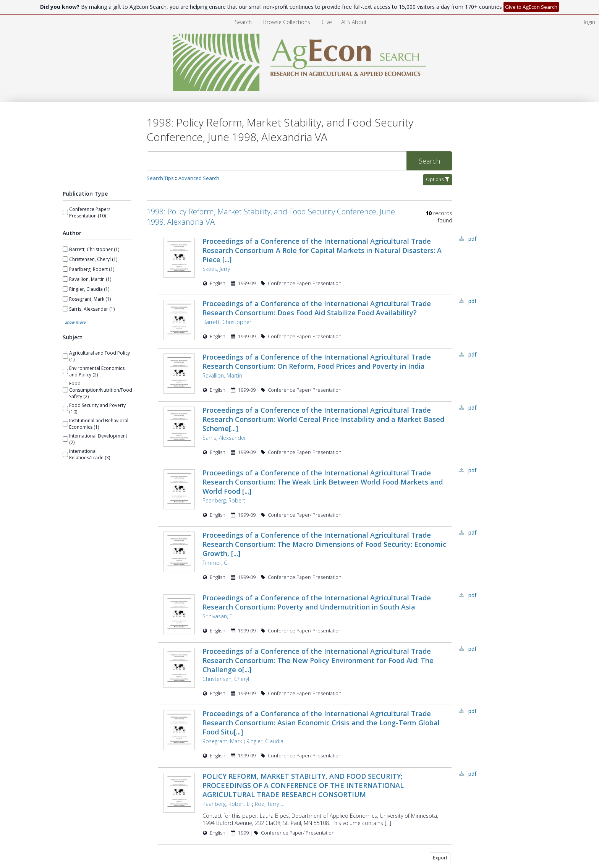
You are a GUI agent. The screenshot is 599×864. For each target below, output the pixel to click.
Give (327, 22)
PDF (472, 238)
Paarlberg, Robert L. (226, 805)
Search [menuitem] (243, 22)
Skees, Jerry (216, 268)
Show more (75, 322)
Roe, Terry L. (269, 805)
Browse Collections (287, 22)
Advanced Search (198, 178)
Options (437, 179)
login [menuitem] (589, 22)
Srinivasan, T (217, 617)
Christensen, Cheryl (225, 680)
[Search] (276, 160)
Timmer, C (214, 563)
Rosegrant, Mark (222, 742)
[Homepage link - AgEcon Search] (299, 88)
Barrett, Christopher (226, 322)
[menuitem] (353, 22)
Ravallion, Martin (222, 375)
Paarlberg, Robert (223, 501)
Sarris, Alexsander (224, 439)
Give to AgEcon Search (531, 6)
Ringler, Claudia (264, 742)
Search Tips (160, 178)
